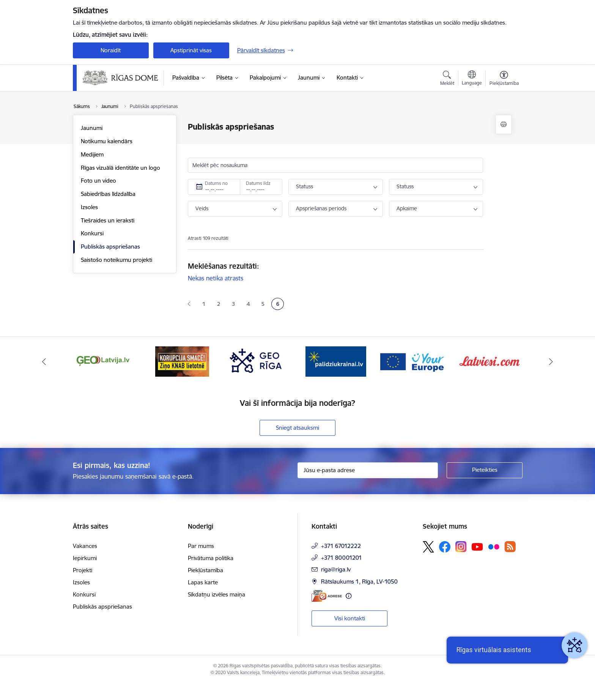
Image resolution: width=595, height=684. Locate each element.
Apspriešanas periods (321, 208)
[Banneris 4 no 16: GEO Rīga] (259, 361)
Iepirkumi (85, 558)
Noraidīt (111, 50)
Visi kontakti (349, 618)
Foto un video (98, 180)
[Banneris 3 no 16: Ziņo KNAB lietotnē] (182, 361)
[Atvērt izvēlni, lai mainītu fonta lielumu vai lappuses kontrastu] (504, 79)
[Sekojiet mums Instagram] (461, 546)
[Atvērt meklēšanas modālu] (447, 79)
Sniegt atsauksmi (297, 427)
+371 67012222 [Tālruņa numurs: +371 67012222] (341, 545)
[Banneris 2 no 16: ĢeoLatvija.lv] (106, 361)
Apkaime (407, 208)
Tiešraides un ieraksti (107, 220)
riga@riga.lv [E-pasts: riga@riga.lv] (336, 569)
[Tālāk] (551, 361)
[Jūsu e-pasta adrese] (368, 470)
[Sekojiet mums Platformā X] (428, 547)
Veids (201, 208)
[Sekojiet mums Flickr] (493, 546)
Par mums (201, 545)
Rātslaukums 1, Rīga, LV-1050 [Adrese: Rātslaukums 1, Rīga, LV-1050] (359, 581)
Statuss (304, 186)
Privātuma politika (210, 558)
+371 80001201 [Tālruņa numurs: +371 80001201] (341, 557)
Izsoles (89, 207)
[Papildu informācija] (348, 596)
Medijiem (92, 154)
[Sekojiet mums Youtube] (477, 546)
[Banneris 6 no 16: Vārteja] (413, 361)
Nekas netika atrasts (215, 278)
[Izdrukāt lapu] (504, 124)
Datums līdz (258, 183)
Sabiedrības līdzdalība (108, 193)
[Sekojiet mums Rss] (510, 546)
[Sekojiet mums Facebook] (444, 547)
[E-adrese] (327, 596)
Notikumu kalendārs (106, 141)
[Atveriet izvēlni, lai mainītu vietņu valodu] (472, 79)
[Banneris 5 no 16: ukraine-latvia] (335, 361)
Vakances (85, 545)
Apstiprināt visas (191, 50)
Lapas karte (203, 582)
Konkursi (92, 233)
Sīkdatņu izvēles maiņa (216, 594)
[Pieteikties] (485, 470)
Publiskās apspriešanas (110, 246)
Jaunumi (91, 127)
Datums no (216, 183)
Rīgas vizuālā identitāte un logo (120, 167)
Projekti (82, 570)
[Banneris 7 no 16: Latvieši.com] (490, 361)
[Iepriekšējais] (44, 361)
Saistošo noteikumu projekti (116, 259)
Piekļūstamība (205, 570)
